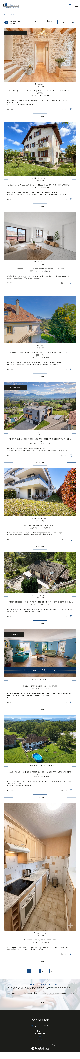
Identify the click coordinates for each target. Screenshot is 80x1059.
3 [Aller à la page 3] (37, 971)
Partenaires (48, 1045)
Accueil (6, 14)
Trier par (49, 22)
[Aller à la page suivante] (56, 971)
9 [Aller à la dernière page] (51, 971)
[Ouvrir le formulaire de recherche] (70, 5)
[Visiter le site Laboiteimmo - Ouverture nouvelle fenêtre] (40, 1049)
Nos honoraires (20, 1045)
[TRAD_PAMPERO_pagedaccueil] (11, 7)
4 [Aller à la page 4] (42, 971)
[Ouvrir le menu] (76, 5)
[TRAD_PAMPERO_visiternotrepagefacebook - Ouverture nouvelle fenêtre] (40, 1038)
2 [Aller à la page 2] (33, 971)
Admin (42, 1045)
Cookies (62, 1045)
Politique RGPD (55, 1045)
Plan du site (27, 1045)
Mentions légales (35, 1045)
